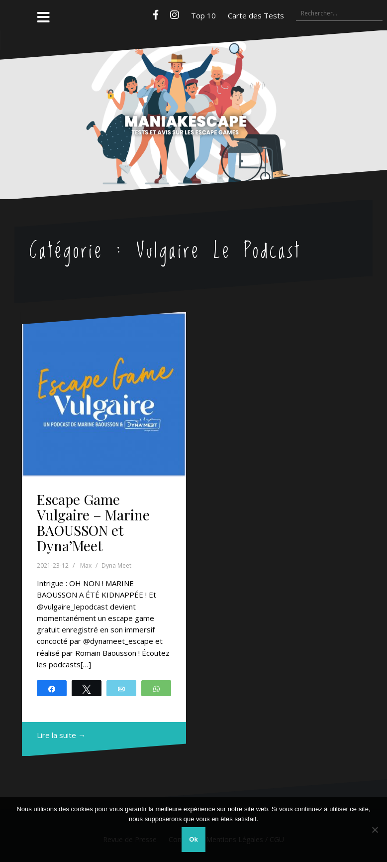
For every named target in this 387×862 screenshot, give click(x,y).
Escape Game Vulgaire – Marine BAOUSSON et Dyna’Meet (93, 522)
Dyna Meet (116, 565)
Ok (193, 839)
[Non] (375, 830)
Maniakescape (193, 95)
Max (86, 565)
